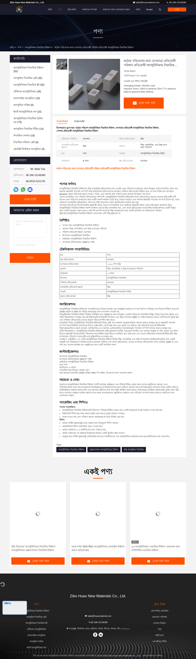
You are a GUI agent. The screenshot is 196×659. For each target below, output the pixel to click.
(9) (29, 149)
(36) (27, 91)
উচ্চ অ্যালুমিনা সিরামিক (134, 449)
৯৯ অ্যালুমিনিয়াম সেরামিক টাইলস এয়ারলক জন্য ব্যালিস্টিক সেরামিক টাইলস (155, 548)
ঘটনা (138, 9)
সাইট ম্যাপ (159, 635)
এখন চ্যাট (30, 199)
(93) (28, 69)
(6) (23, 105)
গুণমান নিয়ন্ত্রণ (159, 623)
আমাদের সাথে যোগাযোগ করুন (116, 9)
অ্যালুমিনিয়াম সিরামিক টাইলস (37, 47)
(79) (28, 120)
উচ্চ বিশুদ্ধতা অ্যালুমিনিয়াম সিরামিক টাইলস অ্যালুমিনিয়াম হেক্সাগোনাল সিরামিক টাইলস (33, 548)
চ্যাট (177, 9)
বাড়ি (50, 9)
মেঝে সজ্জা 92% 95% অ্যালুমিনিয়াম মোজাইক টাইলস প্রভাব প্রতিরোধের (98, 548)
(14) (28, 129)
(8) (25, 142)
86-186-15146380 (176, 2)
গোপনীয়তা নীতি (159, 641)
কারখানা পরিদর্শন (159, 617)
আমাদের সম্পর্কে (89, 9)
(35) (27, 78)
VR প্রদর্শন (72, 9)
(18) (26, 98)
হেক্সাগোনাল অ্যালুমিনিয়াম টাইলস (104, 449)
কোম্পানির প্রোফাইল (159, 611)
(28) (28, 84)
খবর (160, 629)
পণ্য (59, 9)
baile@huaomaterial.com (146, 2)
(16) (27, 111)
